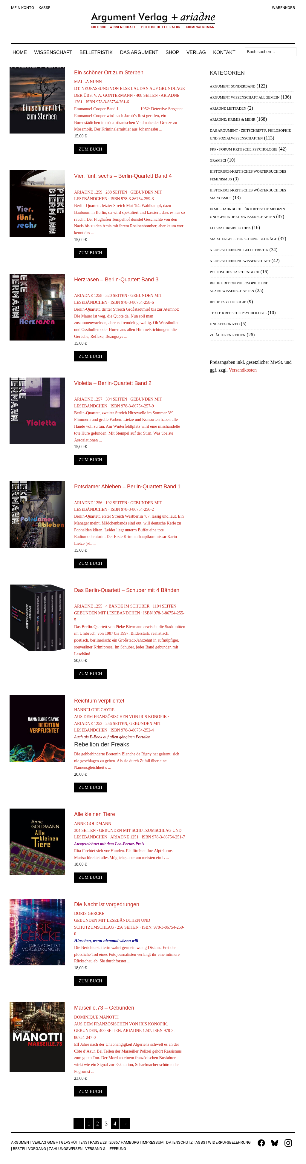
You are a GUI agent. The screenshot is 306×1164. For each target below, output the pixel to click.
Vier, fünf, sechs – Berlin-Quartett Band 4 (123, 176)
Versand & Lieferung (105, 1148)
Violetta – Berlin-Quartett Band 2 (113, 383)
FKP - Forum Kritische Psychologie (243, 149)
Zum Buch (90, 149)
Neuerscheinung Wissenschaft (240, 261)
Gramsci (218, 160)
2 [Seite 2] (97, 1124)
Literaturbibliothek (230, 228)
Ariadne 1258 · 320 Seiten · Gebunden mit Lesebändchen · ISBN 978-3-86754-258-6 (129, 313)
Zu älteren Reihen (228, 335)
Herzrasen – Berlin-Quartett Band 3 (116, 280)
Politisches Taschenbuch (234, 272)
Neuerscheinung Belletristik (239, 250)
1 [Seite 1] (89, 1124)
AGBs (200, 1142)
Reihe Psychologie (228, 302)
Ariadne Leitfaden (228, 108)
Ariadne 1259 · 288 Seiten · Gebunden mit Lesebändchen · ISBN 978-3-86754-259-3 (129, 210)
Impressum (152, 1142)
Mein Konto (22, 7)
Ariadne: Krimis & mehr (232, 119)
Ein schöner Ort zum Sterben (108, 73)
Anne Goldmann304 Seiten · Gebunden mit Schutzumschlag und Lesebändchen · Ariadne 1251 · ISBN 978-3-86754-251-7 (129, 841)
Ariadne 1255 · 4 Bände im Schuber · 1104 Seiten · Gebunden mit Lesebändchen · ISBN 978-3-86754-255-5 (129, 627)
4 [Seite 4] (115, 1124)
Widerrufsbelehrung (229, 1142)
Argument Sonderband (232, 86)
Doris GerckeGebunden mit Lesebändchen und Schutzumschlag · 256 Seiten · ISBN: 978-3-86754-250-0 (129, 938)
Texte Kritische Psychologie (238, 313)
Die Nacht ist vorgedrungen (106, 904)
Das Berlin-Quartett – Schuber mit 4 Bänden (126, 590)
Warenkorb (283, 7)
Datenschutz (179, 1142)
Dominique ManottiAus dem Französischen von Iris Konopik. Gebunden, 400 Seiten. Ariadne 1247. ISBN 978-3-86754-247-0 (129, 1045)
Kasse (44, 7)
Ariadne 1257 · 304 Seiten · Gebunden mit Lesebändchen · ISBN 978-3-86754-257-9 (129, 417)
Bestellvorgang (29, 1148)
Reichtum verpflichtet (99, 701)
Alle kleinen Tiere (94, 814)
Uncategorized (225, 324)
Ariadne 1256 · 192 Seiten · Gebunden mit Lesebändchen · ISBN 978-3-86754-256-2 (129, 520)
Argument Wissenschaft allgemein (244, 97)
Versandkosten (243, 369)
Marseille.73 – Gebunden (104, 1008)
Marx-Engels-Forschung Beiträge (243, 239)
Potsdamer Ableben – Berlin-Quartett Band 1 (127, 487)
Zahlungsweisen (65, 1148)
